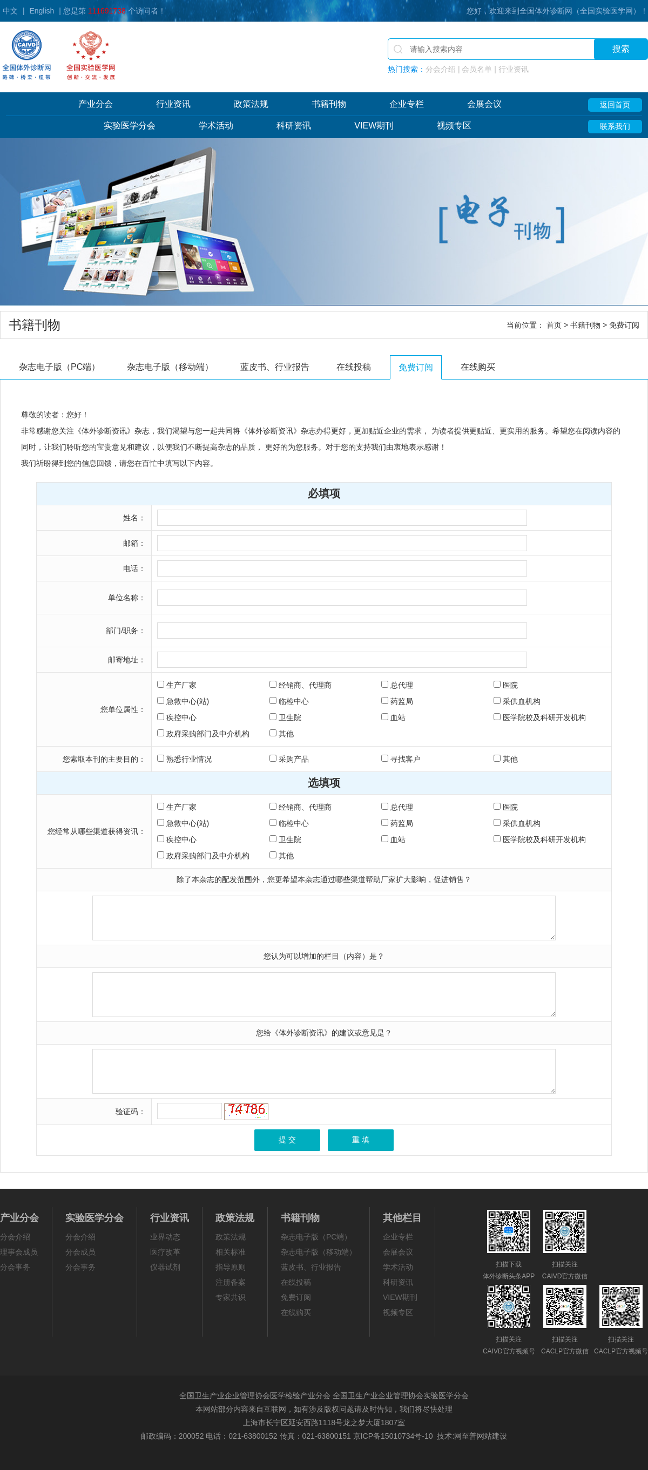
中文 (10, 10)
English (41, 10)
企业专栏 (406, 104)
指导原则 (230, 1267)
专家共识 (230, 1297)
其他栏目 (402, 1217)
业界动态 (165, 1236)
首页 (554, 325)
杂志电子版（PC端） (59, 366)
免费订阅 (416, 367)
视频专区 (454, 125)
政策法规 (251, 104)
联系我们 (615, 126)
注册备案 (230, 1282)
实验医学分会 (130, 125)
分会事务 (15, 1267)
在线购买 (478, 366)
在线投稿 (353, 366)
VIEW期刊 (374, 125)
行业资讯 (173, 104)
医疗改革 (165, 1252)
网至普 (465, 1436)
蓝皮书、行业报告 (274, 366)
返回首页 (615, 104)
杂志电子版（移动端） (170, 366)
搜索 (621, 48)
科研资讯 (293, 125)
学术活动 (216, 125)
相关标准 (230, 1252)
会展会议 (484, 104)
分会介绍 (15, 1236)
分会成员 (80, 1252)
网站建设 (492, 1436)
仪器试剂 (165, 1267)
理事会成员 (19, 1252)
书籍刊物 (329, 104)
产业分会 (95, 104)
